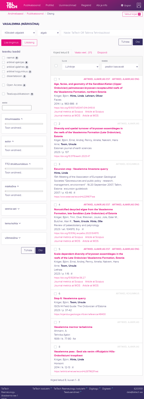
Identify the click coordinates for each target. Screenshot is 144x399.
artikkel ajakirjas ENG (125, 79)
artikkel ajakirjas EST (97, 79)
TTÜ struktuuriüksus (18, 164)
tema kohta (13, 223)
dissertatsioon (16, 76)
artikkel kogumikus (19, 71)
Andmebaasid (15, 13)
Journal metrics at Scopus (68, 111)
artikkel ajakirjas (17, 62)
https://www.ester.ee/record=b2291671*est (74, 196)
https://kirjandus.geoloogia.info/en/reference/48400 (80, 314)
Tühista (125, 41)
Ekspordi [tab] (102, 52)
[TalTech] (12, 5)
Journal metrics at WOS (67, 115)
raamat (12, 57)
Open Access (16, 85)
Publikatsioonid (35, 13)
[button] (139, 5)
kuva (64, 61)
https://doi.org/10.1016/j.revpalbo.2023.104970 (76, 233)
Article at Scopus (94, 111)
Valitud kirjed (133, 14)
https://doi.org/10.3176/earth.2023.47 (72, 156)
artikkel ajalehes (18, 67)
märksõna (12, 186)
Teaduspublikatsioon (20, 94)
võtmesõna (13, 238)
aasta (4, 102)
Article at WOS (90, 115)
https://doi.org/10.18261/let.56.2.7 (69, 277)
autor (9, 141)
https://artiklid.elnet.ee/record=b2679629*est (76, 371)
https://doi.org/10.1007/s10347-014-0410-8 (74, 107)
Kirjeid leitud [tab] (61, 52)
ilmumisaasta (14, 119)
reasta (105, 61)
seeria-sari (12, 208)
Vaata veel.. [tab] (83, 52)
